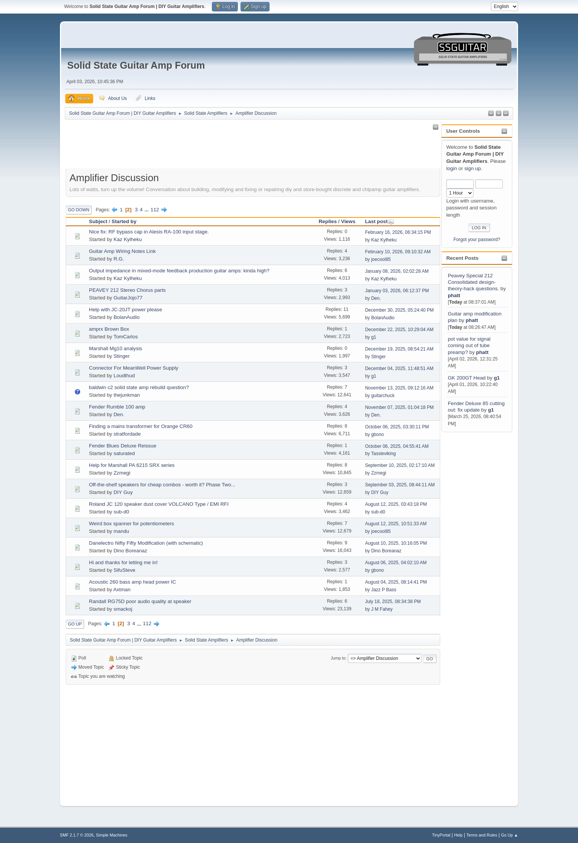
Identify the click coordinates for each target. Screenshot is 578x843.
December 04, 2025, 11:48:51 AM (399, 368)
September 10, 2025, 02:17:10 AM (400, 465)
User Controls (463, 131)
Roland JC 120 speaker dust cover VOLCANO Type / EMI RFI (159, 504)
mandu (121, 531)
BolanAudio (126, 317)
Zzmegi (121, 473)
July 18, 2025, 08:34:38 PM (393, 601)
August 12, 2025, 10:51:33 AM (395, 523)
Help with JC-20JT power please (125, 309)
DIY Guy (122, 492)
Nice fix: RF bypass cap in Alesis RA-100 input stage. (149, 232)
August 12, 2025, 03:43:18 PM (396, 504)
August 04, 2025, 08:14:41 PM (396, 582)
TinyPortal (441, 835)
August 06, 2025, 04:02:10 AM (395, 562)
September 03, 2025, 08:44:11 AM (400, 484)
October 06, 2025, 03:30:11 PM (397, 427)
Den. (376, 298)
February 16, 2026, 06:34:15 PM (398, 232)
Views (348, 221)
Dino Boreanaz (130, 550)
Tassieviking (383, 453)
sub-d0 (121, 512)
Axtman (122, 589)
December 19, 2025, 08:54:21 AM (399, 349)
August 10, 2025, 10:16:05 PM (396, 543)
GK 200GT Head (467, 378)
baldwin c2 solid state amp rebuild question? (139, 387)
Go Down (78, 210)
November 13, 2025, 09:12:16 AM (399, 388)
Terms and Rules (482, 835)
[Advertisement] (471, 548)
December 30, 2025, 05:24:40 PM (399, 310)
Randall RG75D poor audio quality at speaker (140, 601)
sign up (472, 168)
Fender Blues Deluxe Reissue (122, 446)
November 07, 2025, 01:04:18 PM (399, 407)
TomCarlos (125, 336)
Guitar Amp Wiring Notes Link (122, 251)
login (451, 168)
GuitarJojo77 (127, 298)
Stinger (121, 356)
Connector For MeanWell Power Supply (133, 368)
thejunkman (126, 395)
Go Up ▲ (509, 835)
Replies (328, 221)
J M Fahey (381, 609)
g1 (497, 378)
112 (154, 209)
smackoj (122, 609)
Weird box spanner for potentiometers (131, 523)
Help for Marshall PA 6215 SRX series (131, 465)
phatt (454, 295)
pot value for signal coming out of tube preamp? (469, 345)
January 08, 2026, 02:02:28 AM (397, 271)
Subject (98, 221)
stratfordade (126, 434)
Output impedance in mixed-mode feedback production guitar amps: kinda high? (179, 270)
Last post (379, 221)
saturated (124, 453)
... (147, 209)
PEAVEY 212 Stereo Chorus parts (127, 290)
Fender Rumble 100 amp (117, 407)
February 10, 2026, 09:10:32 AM (398, 251)
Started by (123, 221)
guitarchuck (382, 395)
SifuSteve (124, 570)
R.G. (118, 259)
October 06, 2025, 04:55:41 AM (397, 446)
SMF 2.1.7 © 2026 (77, 835)
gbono (377, 434)
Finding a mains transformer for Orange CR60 (140, 426)
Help (458, 835)
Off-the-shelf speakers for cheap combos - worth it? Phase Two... (162, 484)
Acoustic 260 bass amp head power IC (132, 582)
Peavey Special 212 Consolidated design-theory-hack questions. (473, 282)
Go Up (75, 624)
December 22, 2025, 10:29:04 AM (399, 329)
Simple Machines (111, 835)
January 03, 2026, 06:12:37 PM (397, 290)
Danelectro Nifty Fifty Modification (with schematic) (146, 543)
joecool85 (381, 259)
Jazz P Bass (383, 589)
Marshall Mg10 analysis (115, 348)
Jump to (338, 658)
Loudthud (124, 375)
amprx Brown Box (109, 329)
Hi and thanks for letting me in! (123, 562)
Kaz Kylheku (127, 239)
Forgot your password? (477, 239)
